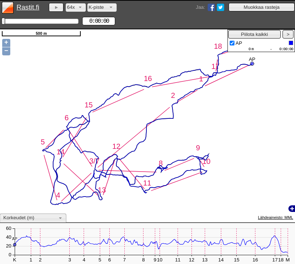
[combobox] (76, 7)
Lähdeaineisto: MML (275, 217)
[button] (262, 7)
